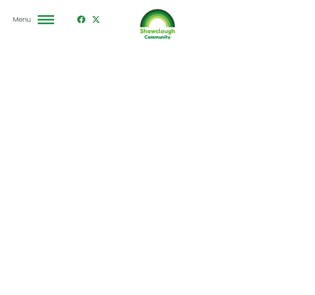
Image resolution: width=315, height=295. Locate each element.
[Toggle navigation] (46, 20)
